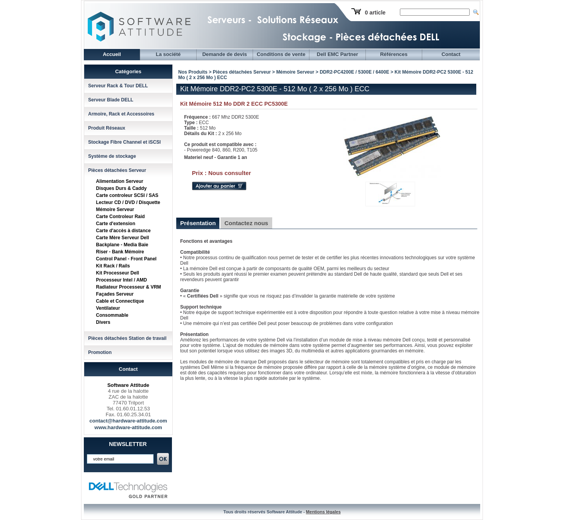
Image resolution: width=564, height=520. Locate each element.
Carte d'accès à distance (123, 230)
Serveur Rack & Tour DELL (118, 85)
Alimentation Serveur (119, 181)
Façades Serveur (115, 294)
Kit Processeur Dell (117, 273)
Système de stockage (112, 156)
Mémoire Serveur (115, 209)
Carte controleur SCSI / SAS (127, 195)
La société (168, 54)
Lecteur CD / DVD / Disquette (128, 202)
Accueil (112, 54)
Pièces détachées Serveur (117, 170)
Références (393, 54)
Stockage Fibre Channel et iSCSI (124, 142)
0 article (375, 12)
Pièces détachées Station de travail (127, 338)
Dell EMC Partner (337, 54)
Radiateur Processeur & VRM (128, 287)
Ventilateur (108, 308)
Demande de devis (224, 54)
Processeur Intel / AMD (121, 280)
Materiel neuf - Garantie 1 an (215, 157)
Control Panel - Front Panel (126, 259)
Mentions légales (323, 511)
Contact (450, 54)
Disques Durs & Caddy (121, 188)
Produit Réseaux (106, 128)
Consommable (112, 315)
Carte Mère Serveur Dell (122, 237)
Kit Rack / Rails (113, 266)
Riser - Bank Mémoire (120, 252)
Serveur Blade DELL (110, 100)
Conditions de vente (281, 54)
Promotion (100, 352)
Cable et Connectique (120, 301)
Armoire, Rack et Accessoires (121, 114)
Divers (103, 322)
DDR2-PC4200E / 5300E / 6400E (354, 72)
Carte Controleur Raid (120, 216)
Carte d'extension (115, 223)
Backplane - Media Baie (122, 244)
